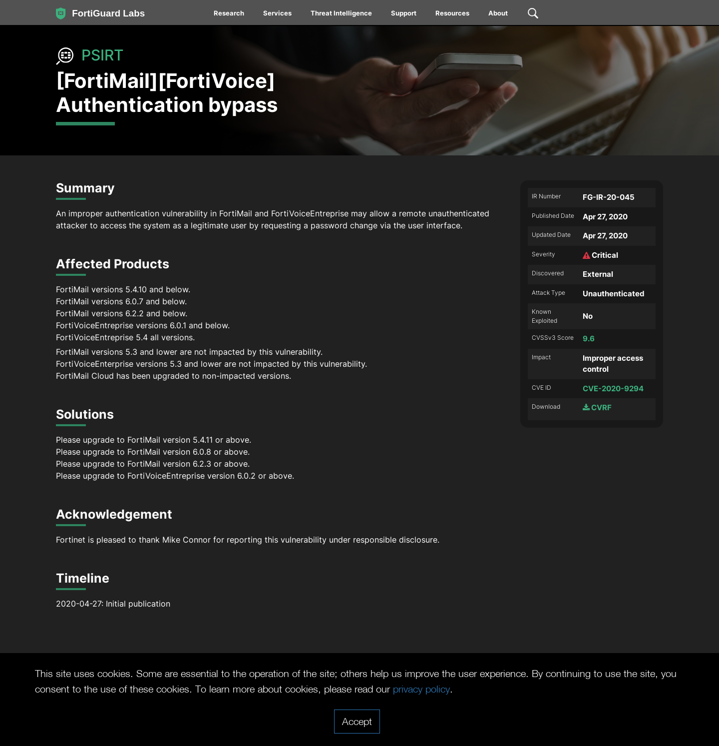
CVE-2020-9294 (613, 388)
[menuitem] (229, 15)
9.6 (589, 338)
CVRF (597, 407)
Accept (357, 721)
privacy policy (421, 689)
